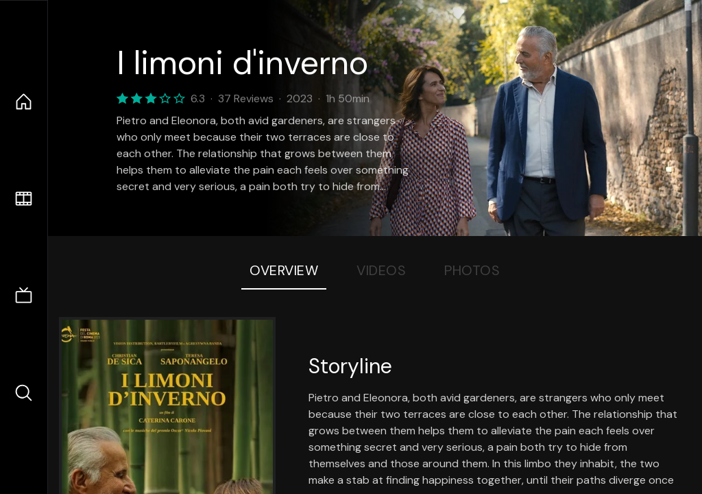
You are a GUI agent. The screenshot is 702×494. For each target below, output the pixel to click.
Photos (472, 270)
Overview (284, 270)
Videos (381, 270)
